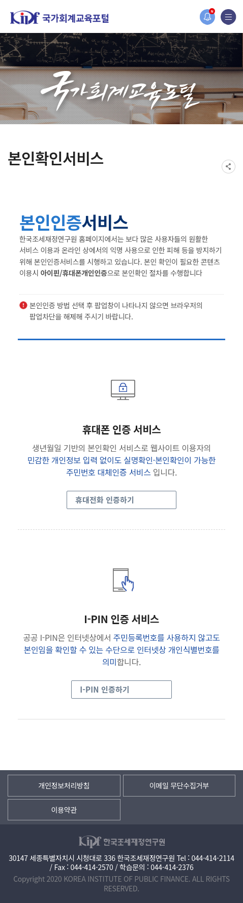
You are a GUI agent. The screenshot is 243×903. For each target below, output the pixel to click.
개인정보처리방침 (63, 785)
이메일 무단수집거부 (179, 785)
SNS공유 (228, 166)
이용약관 (64, 810)
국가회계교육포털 (59, 17)
